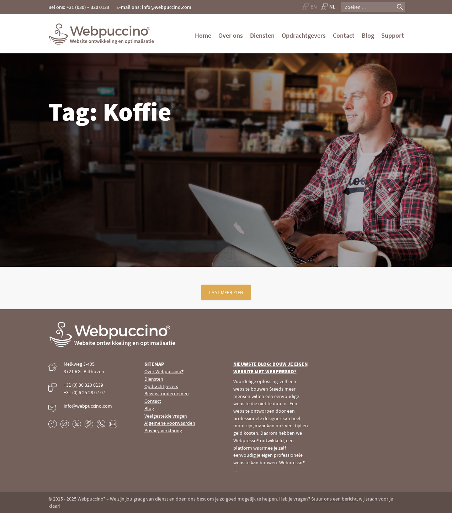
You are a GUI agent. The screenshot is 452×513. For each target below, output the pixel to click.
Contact (344, 35)
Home (203, 35)
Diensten (262, 35)
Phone (101, 424)
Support (392, 35)
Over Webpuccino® (164, 371)
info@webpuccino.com (88, 406)
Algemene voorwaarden (169, 423)
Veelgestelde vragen (165, 416)
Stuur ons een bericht (334, 499)
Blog (368, 35)
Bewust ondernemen (166, 393)
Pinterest (89, 424)
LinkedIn (77, 424)
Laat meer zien (226, 292)
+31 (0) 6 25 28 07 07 (84, 392)
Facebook (52, 424)
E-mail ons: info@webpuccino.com (153, 7)
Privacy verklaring (163, 430)
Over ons (230, 35)
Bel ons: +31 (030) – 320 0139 (78, 7)
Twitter (64, 424)
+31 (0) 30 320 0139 (83, 385)
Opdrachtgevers (304, 35)
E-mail (113, 424)
